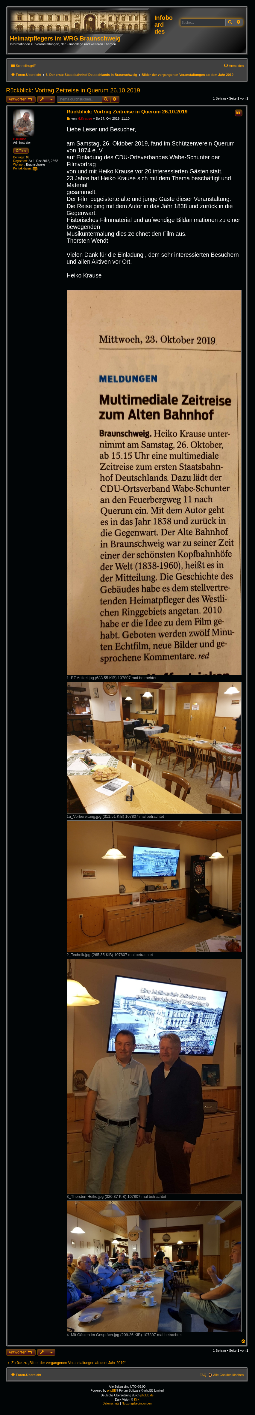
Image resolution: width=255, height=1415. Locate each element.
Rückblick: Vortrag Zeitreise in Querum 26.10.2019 (73, 90)
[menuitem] (234, 65)
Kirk (136, 1399)
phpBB (111, 1390)
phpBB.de (147, 1395)
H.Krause (19, 139)
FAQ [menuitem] (203, 1375)
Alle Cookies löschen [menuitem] (228, 1375)
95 (27, 157)
